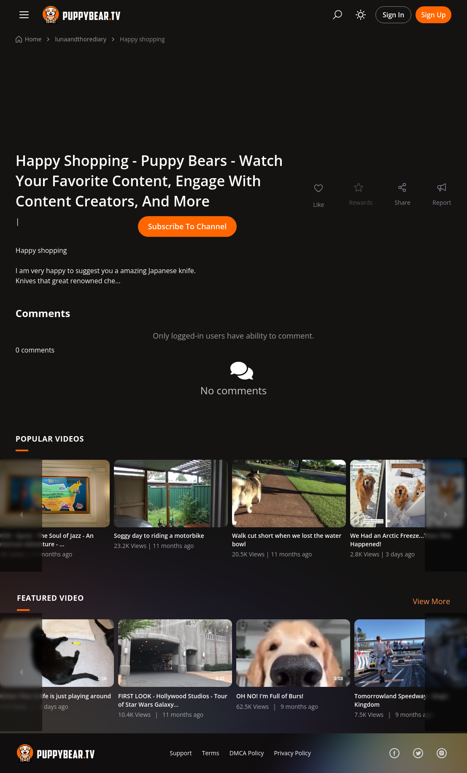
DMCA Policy (246, 753)
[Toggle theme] (360, 14)
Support (181, 753)
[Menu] (24, 14)
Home (29, 39)
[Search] (337, 14)
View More (432, 602)
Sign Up (433, 14)
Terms (210, 753)
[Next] (446, 515)
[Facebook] (394, 753)
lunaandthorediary (80, 39)
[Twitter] (418, 753)
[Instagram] (441, 753)
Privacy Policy (292, 753)
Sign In (394, 14)
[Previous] (21, 515)
